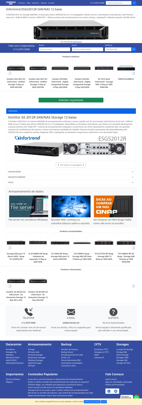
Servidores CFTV (101, 349)
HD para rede (33, 352)
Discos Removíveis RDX (71, 360)
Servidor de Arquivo (69, 349)
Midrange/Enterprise (15, 363)
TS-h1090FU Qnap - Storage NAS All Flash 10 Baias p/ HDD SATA (82, 256)
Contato (51, 3)
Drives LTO (65, 357)
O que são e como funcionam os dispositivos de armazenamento (55, 379)
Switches (9, 355)
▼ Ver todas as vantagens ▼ (71, 165)
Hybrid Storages (35, 363)
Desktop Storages (35, 360)
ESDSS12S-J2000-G (126, 79)
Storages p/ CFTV (101, 352)
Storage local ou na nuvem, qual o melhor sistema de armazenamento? (58, 390)
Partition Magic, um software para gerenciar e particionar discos (55, 384)
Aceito (104, 402)
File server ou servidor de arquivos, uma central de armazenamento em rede (60, 393)
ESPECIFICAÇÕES (14, 172)
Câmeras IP (99, 357)
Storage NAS (121, 352)
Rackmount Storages (37, 357)
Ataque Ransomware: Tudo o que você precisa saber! (50, 395)
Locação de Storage (124, 349)
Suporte (44, 3)
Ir (134, 3)
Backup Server (67, 352)
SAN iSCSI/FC (11, 360)
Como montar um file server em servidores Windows (50, 387)
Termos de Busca (13, 379)
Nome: (42, 45)
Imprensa (35, 3)
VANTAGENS (12, 111)
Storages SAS (122, 360)
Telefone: (109, 45)
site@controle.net (71, 322)
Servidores (10, 349)
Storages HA (11, 352)
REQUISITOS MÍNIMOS (16, 177)
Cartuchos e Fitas (68, 365)
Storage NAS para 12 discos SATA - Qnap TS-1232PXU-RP (16, 256)
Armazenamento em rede (72, 355)
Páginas (9, 382)
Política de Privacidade (114, 384)
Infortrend (77, 41)
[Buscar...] (118, 3)
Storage (31, 349)
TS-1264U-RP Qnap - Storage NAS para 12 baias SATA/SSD (60, 256)
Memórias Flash (12, 357)
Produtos (21, 3)
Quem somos (111, 379)
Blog (28, 3)
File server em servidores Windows (28, 219)
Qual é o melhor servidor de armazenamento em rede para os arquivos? (58, 382)
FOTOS (10, 182)
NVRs (96, 355)
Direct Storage (122, 355)
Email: (74, 45)
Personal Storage (35, 355)
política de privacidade (92, 402)
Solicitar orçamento (71, 100)
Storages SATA (122, 357)
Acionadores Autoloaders (72, 363)
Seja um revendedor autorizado (118, 382)
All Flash (31, 365)
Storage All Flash (123, 363)
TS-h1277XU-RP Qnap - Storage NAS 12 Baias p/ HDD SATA (104, 256)
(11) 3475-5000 (97, 3)
